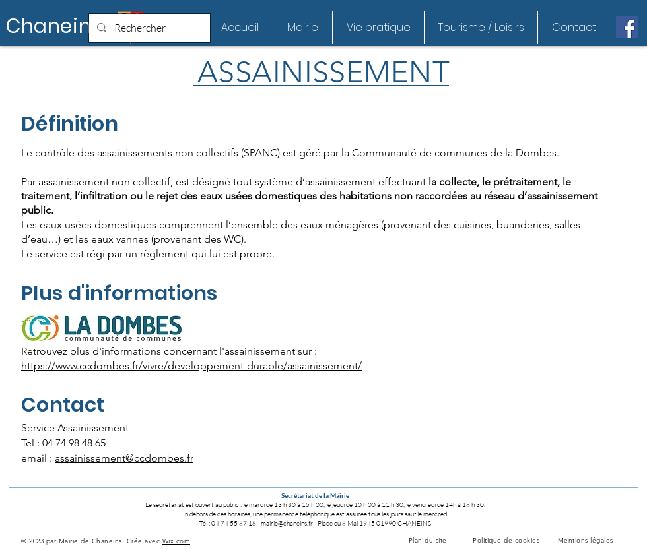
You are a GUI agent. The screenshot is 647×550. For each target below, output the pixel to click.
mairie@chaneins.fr (287, 523)
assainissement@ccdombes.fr (124, 458)
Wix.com (176, 541)
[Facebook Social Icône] (627, 27)
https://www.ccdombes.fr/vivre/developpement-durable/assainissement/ (191, 365)
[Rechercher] (148, 28)
